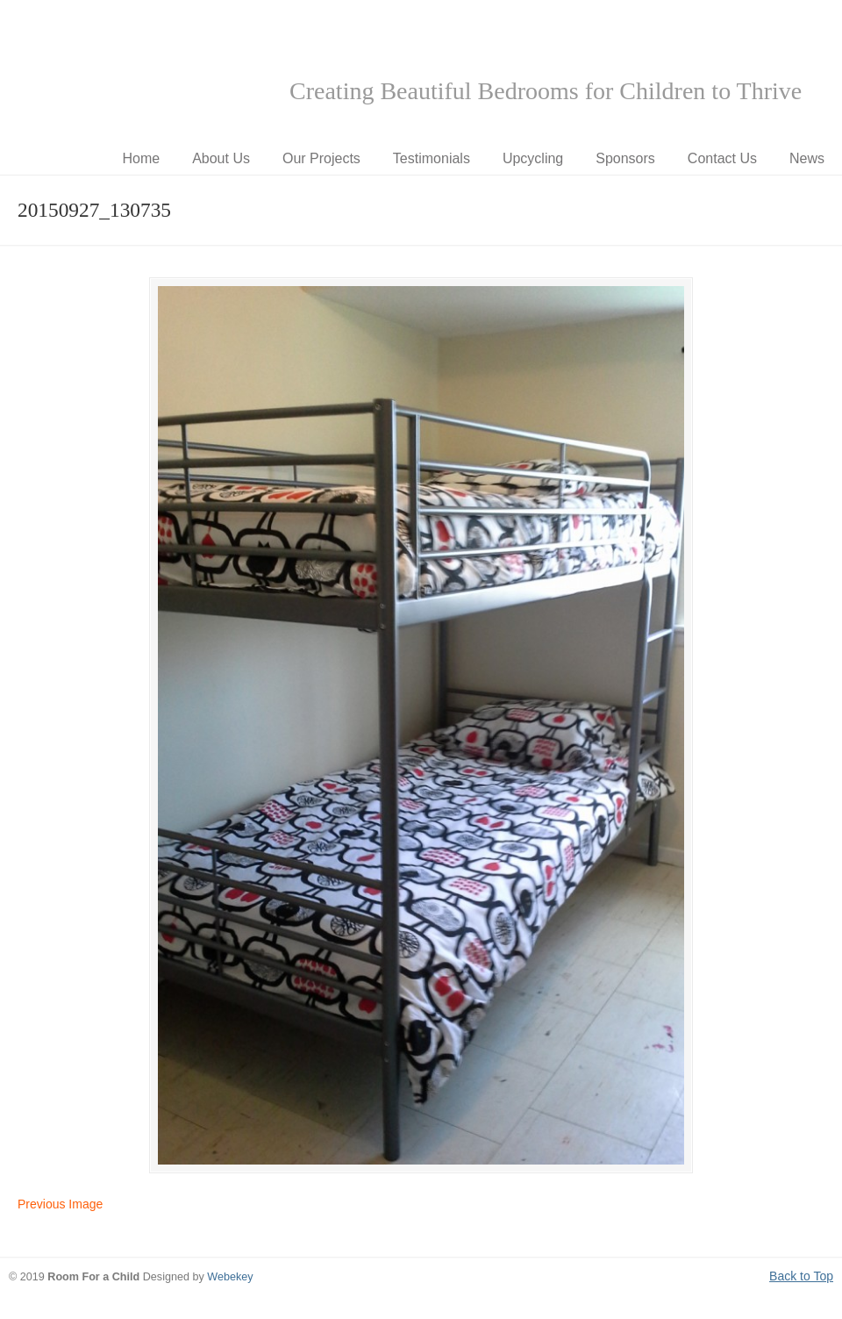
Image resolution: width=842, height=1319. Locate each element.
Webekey (230, 1277)
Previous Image (60, 1204)
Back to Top (801, 1276)
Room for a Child (140, 71)
